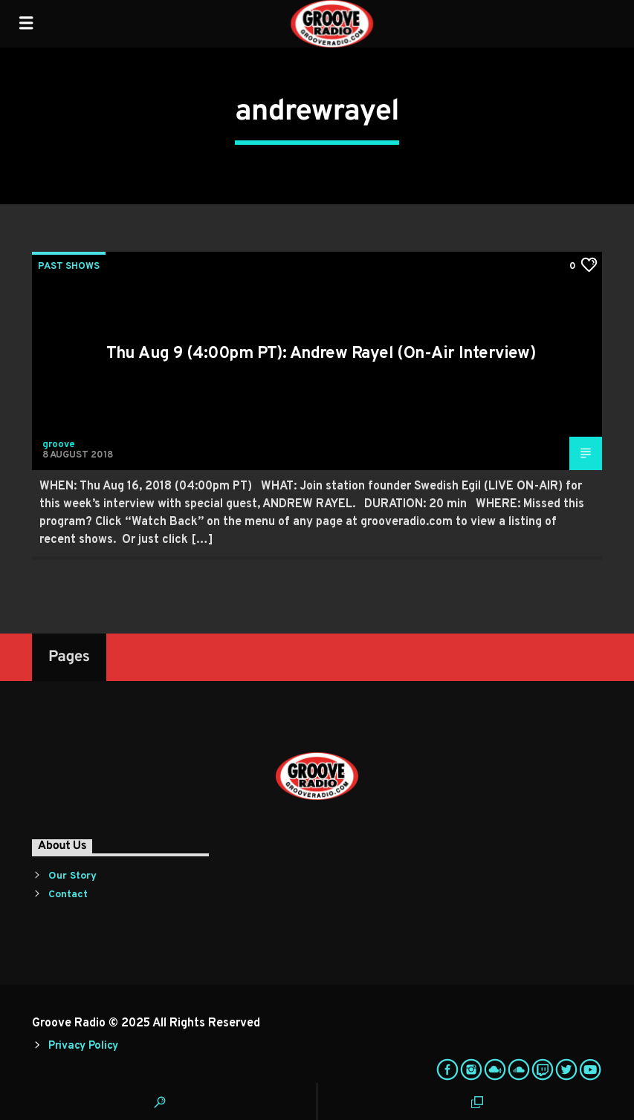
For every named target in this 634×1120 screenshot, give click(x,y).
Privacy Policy (83, 1046)
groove (58, 445)
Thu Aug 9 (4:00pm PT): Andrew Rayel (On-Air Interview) (321, 354)
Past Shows (69, 267)
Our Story (72, 876)
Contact (68, 894)
